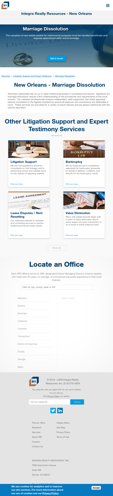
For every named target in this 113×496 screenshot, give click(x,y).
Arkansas (22, 313)
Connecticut (24, 336)
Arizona (21, 305)
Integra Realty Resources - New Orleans (56, 13)
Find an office (38, 422)
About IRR (37, 437)
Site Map (60, 427)
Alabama (22, 298)
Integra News (63, 422)
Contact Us (37, 446)
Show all (56, 247)
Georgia (21, 359)
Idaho (20, 366)
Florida (21, 351)
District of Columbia (27, 343)
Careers (36, 441)
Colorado (22, 328)
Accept (96, 488)
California (22, 321)
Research (36, 427)
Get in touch (56, 58)
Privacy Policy (53, 396)
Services (36, 432)
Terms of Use (62, 437)
